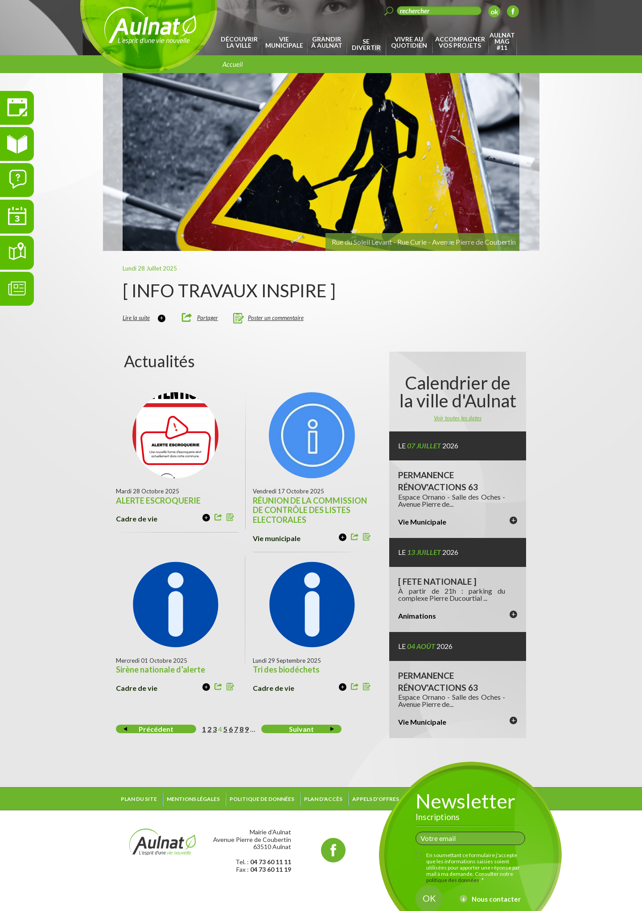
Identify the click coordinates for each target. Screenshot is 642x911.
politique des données (452, 880)
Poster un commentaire (276, 317)
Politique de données (262, 799)
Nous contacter (496, 899)
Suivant (301, 729)
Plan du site (139, 799)
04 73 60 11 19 (270, 869)
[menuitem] (240, 42)
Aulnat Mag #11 (502, 41)
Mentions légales (193, 799)
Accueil (232, 64)
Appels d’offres (375, 799)
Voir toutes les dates (458, 418)
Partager (207, 317)
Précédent (156, 729)
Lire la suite (136, 317)
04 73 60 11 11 (270, 862)
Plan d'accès (323, 799)
